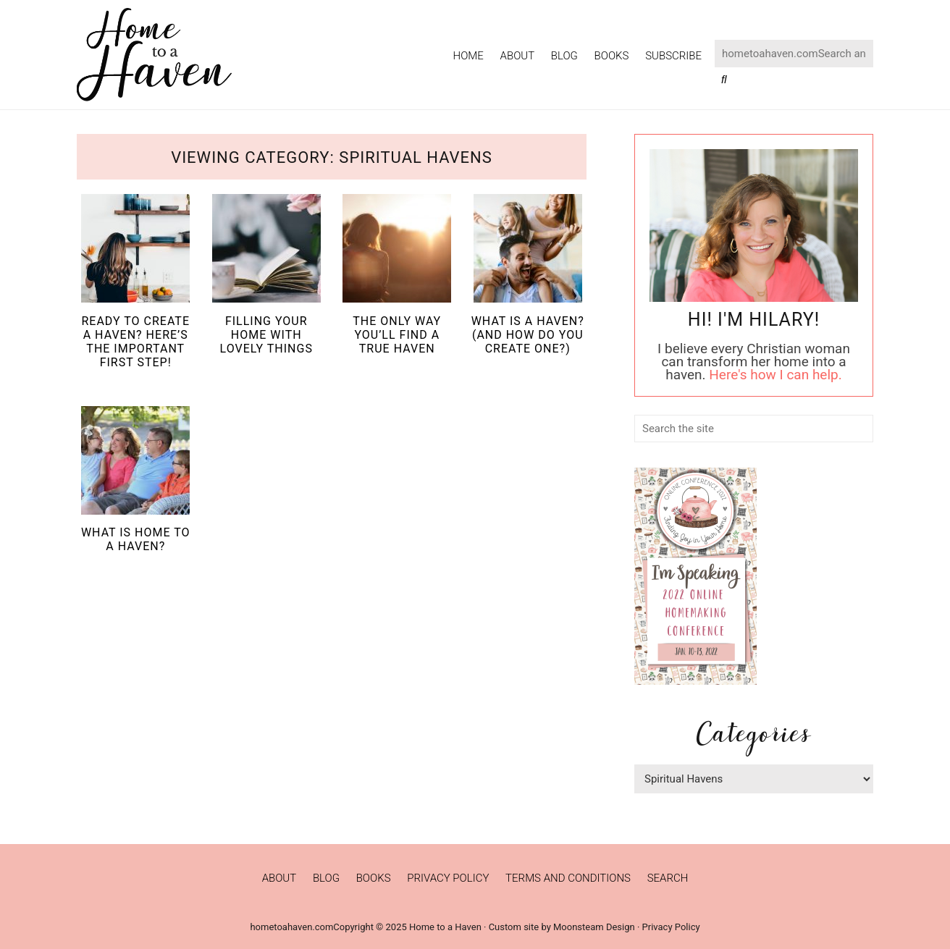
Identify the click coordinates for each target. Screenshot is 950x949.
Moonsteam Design (594, 926)
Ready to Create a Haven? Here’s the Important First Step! (135, 342)
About (279, 878)
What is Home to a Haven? (135, 539)
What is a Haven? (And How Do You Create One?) (527, 334)
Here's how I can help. (775, 374)
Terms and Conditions (568, 878)
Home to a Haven (154, 54)
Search (668, 878)
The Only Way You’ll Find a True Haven (397, 334)
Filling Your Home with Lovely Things (266, 334)
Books (373, 878)
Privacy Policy (448, 878)
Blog (326, 878)
